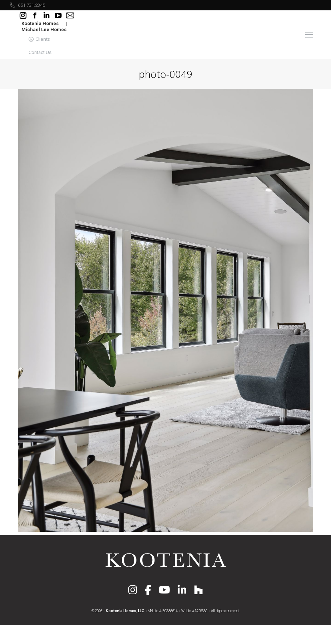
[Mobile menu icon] (309, 35)
